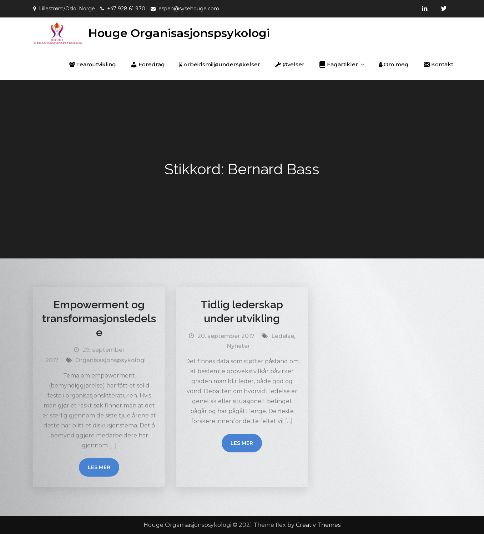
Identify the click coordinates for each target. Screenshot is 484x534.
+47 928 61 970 (126, 8)
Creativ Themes (318, 525)
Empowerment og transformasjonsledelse (99, 318)
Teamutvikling (92, 64)
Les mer (99, 467)
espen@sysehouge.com (188, 8)
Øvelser (289, 64)
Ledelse (282, 336)
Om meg (394, 64)
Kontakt (438, 64)
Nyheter (238, 346)
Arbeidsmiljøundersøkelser (219, 64)
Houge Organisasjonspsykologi (179, 33)
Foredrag (147, 64)
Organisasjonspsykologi (110, 360)
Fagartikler (338, 64)
